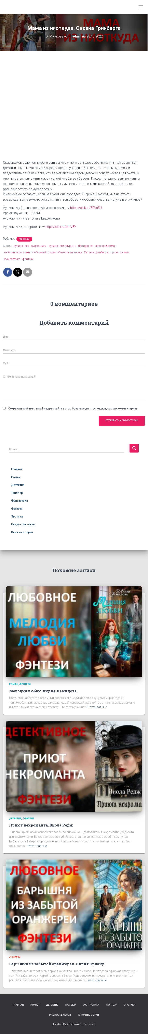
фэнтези (27, 259)
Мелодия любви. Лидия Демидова (43, 691)
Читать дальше (97, 707)
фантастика (12, 259)
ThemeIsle (88, 1024)
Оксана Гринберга (96, 252)
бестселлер (85, 245)
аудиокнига (21, 245)
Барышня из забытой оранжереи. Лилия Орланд (57, 963)
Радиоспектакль (23, 524)
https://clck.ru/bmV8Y (60, 227)
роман (125, 252)
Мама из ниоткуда (70, 252)
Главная (16, 469)
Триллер (17, 492)
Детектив (17, 485)
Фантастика (19, 500)
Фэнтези (24, 239)
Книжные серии (22, 532)
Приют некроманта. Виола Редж (41, 825)
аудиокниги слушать (62, 245)
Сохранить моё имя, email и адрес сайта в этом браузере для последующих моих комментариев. (73, 408)
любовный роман (44, 252)
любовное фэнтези (17, 252)
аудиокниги (38, 245)
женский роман (105, 245)
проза (114, 252)
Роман (15, 477)
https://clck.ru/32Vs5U (86, 208)
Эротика (17, 516)
